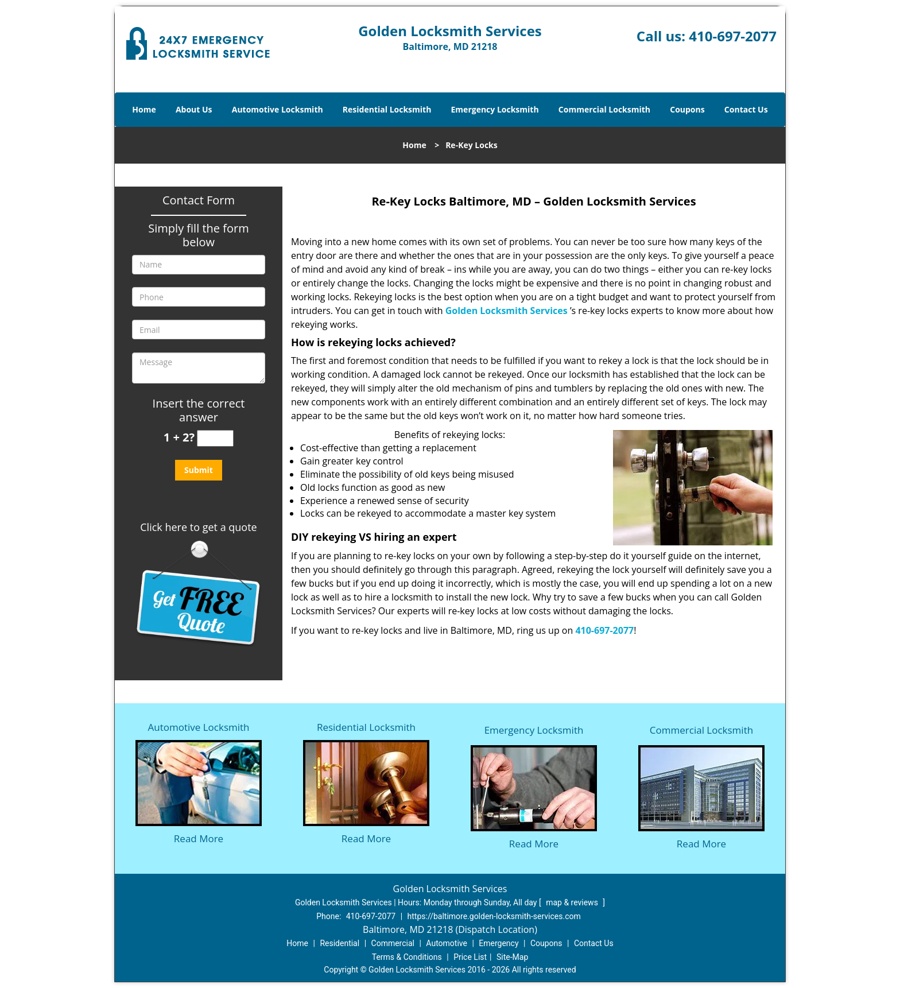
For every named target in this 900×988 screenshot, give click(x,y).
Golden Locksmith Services (506, 310)
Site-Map (512, 957)
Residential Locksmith (387, 109)
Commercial (392, 943)
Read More (198, 838)
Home (144, 109)
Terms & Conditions (407, 957)
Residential (339, 943)
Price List (470, 957)
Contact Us (746, 109)
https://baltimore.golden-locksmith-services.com (494, 916)
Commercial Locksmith (604, 109)
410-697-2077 (733, 35)
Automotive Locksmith (277, 109)
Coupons (687, 109)
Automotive (446, 943)
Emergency (498, 943)
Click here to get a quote (198, 527)
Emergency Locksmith (495, 109)
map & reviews (573, 902)
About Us (194, 109)
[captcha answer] (215, 438)
